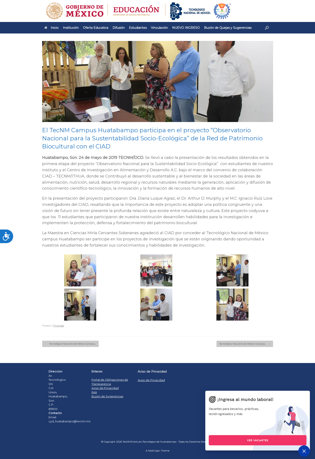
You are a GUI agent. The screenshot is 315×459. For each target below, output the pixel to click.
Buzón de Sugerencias (107, 396)
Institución (71, 28)
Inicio (51, 28)
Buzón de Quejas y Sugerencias (227, 28)
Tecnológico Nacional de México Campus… (70, 344)
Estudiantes (138, 28)
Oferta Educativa (95, 28)
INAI (94, 392)
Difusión (118, 28)
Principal (58, 325)
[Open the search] (266, 27)
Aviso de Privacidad (105, 388)
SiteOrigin (154, 450)
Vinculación (159, 28)
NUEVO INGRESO (186, 28)
